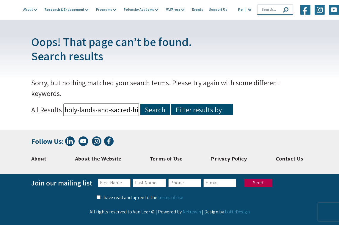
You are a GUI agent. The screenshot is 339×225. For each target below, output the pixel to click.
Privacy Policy (229, 159)
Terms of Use (166, 159)
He (240, 10)
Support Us (218, 9)
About (30, 9)
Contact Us (289, 159)
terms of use (170, 197)
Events (197, 9)
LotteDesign (237, 212)
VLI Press (175, 9)
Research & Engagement (67, 9)
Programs (106, 9)
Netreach (192, 212)
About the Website (98, 159)
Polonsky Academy (141, 9)
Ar (249, 10)
